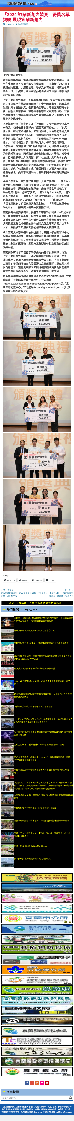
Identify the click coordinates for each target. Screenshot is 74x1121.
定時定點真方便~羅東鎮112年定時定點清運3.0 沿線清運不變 (41, 643)
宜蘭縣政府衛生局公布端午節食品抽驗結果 (33, 706)
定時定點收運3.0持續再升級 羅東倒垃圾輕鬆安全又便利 (39, 744)
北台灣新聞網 (22, 24)
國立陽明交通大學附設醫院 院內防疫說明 (32, 858)
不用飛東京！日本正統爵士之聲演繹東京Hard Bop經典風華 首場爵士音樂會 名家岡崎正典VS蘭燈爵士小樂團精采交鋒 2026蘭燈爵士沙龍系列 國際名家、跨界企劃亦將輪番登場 (43, 785)
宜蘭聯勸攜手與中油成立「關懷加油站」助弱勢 (35, 808)
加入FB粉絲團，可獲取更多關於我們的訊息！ (37, 603)
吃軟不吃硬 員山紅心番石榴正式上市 (30, 846)
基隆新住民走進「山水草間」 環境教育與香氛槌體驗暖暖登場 (41, 820)
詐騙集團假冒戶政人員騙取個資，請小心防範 (34, 630)
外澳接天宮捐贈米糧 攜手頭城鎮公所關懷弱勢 (34, 668)
